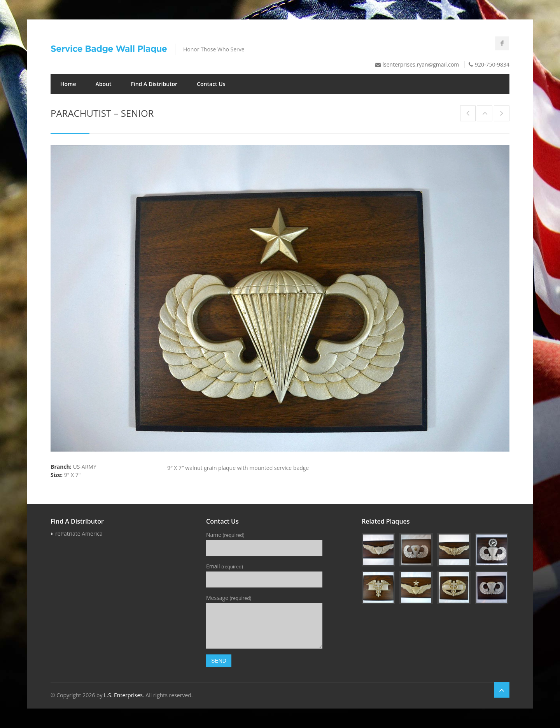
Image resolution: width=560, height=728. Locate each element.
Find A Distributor (154, 84)
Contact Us (211, 84)
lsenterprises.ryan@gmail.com (421, 64)
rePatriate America (79, 533)
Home (68, 84)
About (104, 84)
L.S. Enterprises (123, 695)
